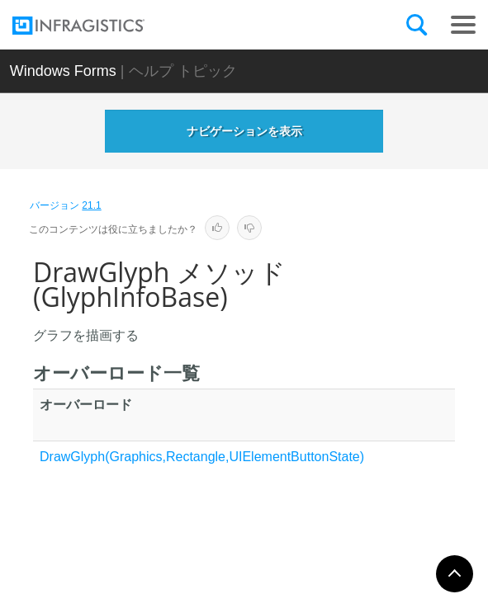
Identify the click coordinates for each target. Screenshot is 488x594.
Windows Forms (63, 71)
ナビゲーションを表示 (244, 131)
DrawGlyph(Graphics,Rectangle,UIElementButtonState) (202, 457)
